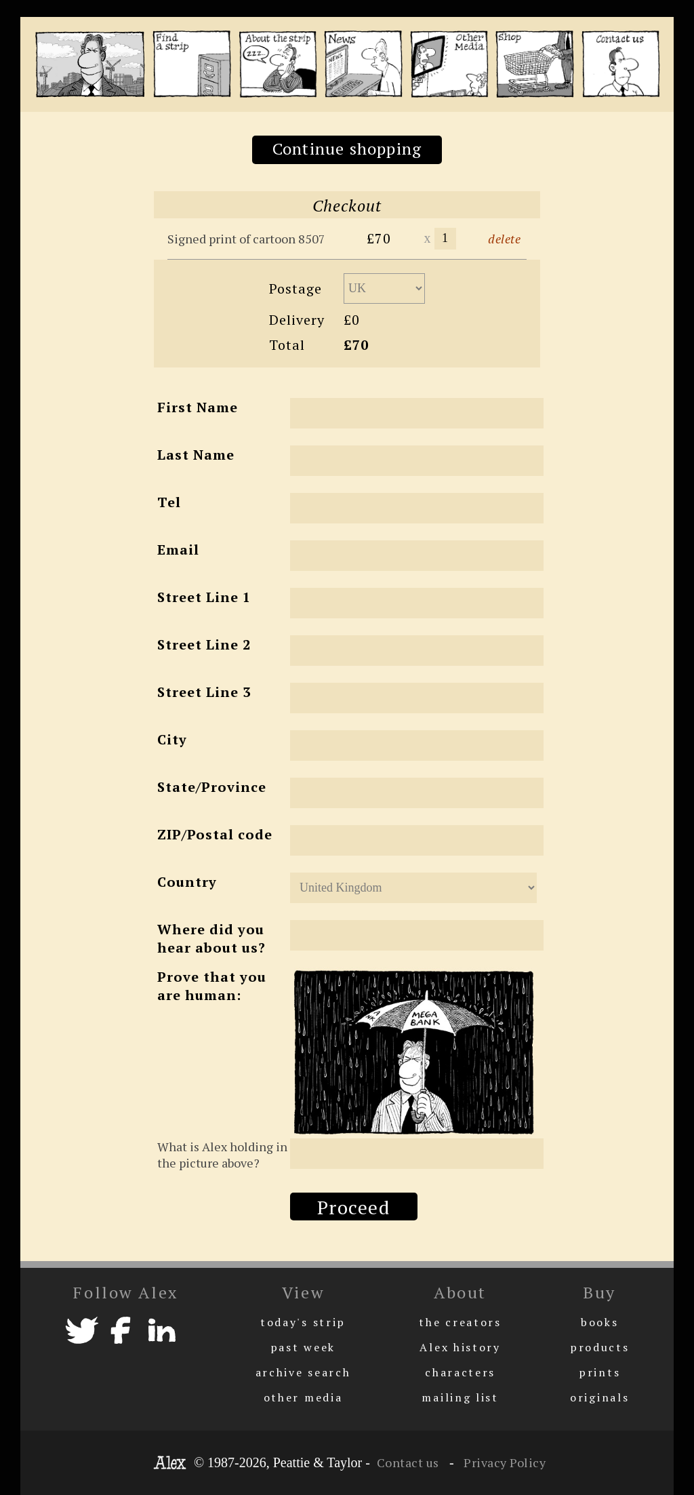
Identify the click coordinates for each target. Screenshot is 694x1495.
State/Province (211, 787)
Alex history (460, 1347)
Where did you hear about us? (211, 938)
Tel (169, 502)
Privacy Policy (503, 1462)
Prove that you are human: (211, 986)
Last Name (195, 454)
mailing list (460, 1397)
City (172, 739)
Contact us (408, 1462)
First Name (197, 407)
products (600, 1347)
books (600, 1322)
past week (302, 1347)
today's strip (303, 1322)
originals (599, 1397)
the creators (460, 1322)
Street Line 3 (204, 692)
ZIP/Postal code (214, 834)
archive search (303, 1372)
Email (178, 549)
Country (187, 882)
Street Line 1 (204, 597)
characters (460, 1372)
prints (599, 1372)
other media (303, 1397)
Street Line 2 (204, 644)
